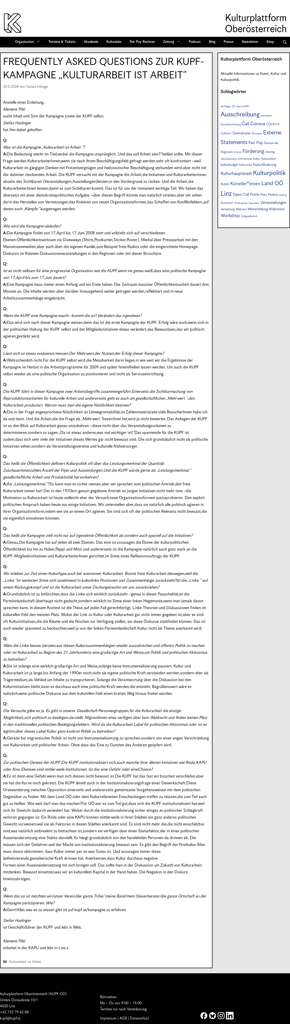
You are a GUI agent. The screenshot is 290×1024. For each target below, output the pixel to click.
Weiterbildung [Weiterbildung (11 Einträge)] (258, 209)
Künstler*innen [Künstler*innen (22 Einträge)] (245, 183)
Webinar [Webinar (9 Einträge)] (241, 209)
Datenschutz (139, 1018)
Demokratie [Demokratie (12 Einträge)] (241, 133)
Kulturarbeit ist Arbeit (25, 962)
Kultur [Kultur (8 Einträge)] (256, 159)
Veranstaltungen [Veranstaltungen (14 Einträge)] (273, 203)
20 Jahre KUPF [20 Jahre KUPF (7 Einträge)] (240, 106)
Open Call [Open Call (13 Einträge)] (241, 194)
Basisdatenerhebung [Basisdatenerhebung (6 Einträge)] (231, 124)
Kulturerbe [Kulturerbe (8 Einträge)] (245, 165)
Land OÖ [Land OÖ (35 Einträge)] (272, 183)
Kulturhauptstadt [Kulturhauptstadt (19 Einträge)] (236, 173)
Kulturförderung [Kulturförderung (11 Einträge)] (264, 165)
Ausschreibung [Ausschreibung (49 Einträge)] (240, 114)
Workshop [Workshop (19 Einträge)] (230, 215)
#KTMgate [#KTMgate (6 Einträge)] (226, 106)
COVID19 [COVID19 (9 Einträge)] (272, 124)
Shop (270, 42)
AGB (123, 1018)
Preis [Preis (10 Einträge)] (263, 195)
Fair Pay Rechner (142, 42)
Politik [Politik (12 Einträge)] (254, 195)
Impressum (108, 1018)
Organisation (29, 42)
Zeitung (173, 42)
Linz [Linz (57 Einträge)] (226, 194)
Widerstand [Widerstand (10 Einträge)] (276, 209)
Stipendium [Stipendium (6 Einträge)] (254, 203)
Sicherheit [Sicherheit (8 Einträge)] (227, 203)
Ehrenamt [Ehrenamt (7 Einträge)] (257, 133)
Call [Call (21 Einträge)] (245, 124)
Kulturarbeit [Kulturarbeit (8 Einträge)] (268, 159)
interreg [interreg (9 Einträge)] (270, 152)
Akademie (91, 42)
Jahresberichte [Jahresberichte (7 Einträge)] (229, 159)
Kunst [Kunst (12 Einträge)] (225, 184)
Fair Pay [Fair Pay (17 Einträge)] (255, 142)
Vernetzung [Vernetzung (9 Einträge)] (228, 209)
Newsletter (250, 42)
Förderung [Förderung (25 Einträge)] (253, 151)
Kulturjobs (113, 42)
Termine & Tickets (61, 42)
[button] (285, 42)
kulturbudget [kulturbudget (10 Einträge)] (229, 165)
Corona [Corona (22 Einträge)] (257, 124)
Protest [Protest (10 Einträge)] (273, 195)
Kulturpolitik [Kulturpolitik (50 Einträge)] (269, 173)
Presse (229, 42)
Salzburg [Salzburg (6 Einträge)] (283, 195)
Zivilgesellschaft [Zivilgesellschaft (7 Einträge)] (249, 216)
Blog (212, 42)
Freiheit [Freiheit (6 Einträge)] (237, 152)
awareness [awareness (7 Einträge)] (266, 115)
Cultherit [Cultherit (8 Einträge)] (226, 133)
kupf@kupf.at (10, 1018)
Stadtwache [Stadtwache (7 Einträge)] (240, 203)
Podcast (195, 42)
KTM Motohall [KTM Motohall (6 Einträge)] (245, 159)
